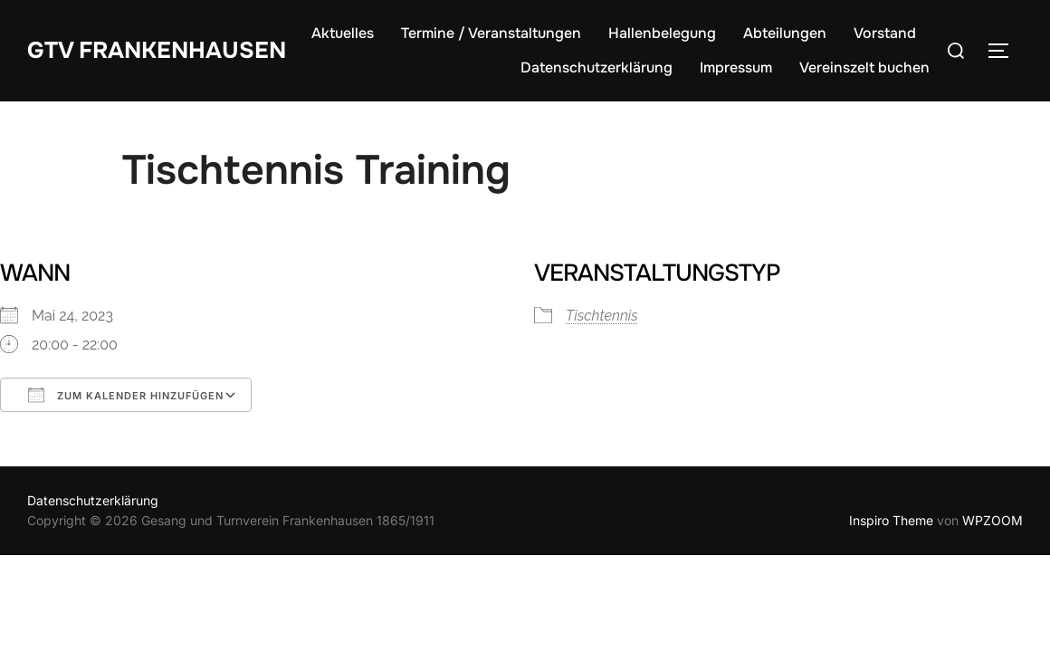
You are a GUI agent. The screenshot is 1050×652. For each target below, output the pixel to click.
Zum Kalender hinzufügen (126, 395)
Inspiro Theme (891, 520)
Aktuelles (432, 33)
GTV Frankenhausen (159, 49)
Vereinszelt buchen (864, 67)
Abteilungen (874, 33)
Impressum (736, 67)
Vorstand (462, 67)
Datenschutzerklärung (596, 67)
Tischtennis (602, 315)
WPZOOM (992, 520)
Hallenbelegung (752, 33)
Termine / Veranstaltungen (581, 33)
